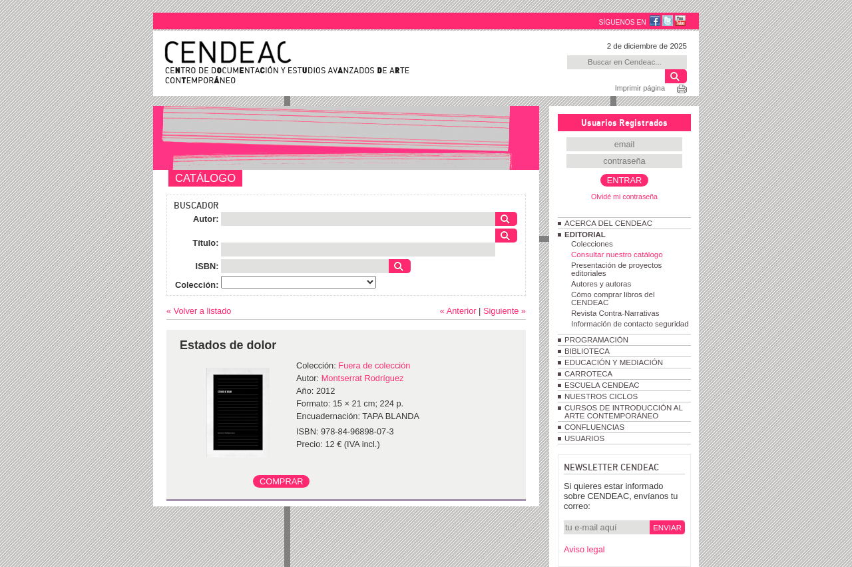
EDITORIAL (585, 235)
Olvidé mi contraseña (624, 197)
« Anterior (458, 311)
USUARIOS (584, 438)
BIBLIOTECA (587, 351)
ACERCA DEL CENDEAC (608, 223)
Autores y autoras (601, 284)
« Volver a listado (198, 311)
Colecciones (592, 244)
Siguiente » (504, 311)
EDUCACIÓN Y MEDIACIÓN (613, 362)
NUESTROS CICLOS (601, 396)
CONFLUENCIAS (594, 427)
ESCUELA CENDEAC (602, 385)
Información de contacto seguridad (630, 324)
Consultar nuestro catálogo (617, 255)
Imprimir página (640, 88)
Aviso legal (584, 549)
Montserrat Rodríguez (362, 378)
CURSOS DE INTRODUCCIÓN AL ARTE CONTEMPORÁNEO (623, 412)
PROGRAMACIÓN (596, 340)
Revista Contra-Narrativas (615, 313)
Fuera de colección (374, 365)
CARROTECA (588, 374)
